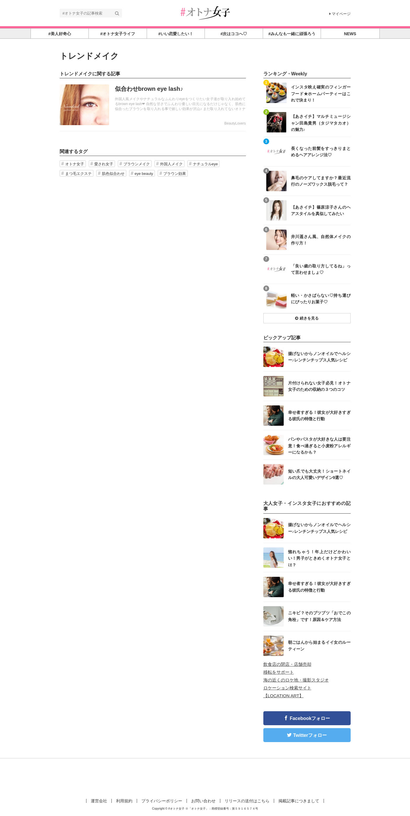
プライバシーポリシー (161, 801)
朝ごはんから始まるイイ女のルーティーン (319, 645)
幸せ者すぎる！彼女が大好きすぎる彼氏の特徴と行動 (319, 415)
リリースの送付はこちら (247, 801)
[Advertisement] (205, 777)
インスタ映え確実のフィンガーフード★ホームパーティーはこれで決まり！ (321, 93)
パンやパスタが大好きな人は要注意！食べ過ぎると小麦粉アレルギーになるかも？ (319, 445)
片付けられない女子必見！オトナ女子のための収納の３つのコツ (319, 386)
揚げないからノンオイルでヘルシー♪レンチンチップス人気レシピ (319, 356)
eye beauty (144, 173)
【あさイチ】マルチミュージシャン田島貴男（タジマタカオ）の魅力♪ (321, 122)
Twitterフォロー (309, 735)
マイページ (340, 14)
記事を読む (153, 105)
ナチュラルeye (205, 164)
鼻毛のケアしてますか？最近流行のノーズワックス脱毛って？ (321, 181)
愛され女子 (103, 164)
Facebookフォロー (310, 718)
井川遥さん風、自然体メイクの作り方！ (321, 239)
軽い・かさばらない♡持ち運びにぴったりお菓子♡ (321, 298)
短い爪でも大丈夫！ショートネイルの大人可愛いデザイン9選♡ (319, 474)
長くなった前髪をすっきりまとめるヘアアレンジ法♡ (321, 151)
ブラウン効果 (174, 173)
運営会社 (99, 801)
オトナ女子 (74, 164)
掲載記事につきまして (298, 801)
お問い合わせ (203, 801)
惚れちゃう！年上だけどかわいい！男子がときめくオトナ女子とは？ (319, 558)
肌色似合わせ (113, 173)
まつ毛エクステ (78, 173)
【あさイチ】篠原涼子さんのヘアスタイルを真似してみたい (321, 210)
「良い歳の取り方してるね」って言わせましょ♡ (321, 269)
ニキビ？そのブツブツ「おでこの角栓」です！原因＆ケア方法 (319, 616)
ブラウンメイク (136, 164)
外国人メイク (171, 164)
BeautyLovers (235, 123)
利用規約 (124, 801)
